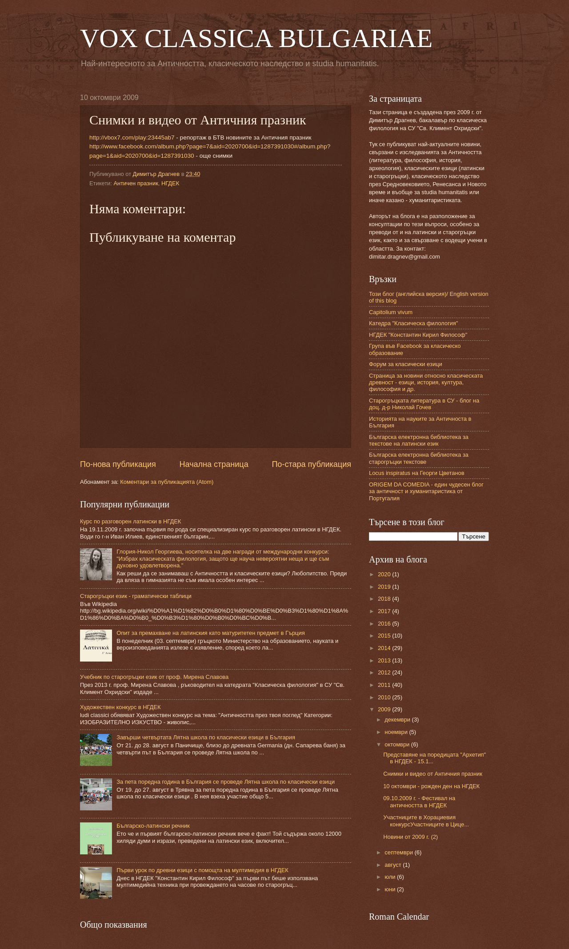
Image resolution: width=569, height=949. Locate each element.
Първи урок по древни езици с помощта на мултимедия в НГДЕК (202, 870)
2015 (385, 635)
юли (391, 876)
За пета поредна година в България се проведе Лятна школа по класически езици (225, 781)
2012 (385, 672)
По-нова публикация (118, 464)
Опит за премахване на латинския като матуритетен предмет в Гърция (210, 633)
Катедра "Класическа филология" (413, 323)
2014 (385, 648)
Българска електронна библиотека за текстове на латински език (419, 440)
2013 (385, 660)
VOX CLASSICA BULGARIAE (256, 38)
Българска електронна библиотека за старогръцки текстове (419, 458)
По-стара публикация (311, 464)
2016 (385, 623)
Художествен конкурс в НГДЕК (120, 707)
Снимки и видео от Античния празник (432, 773)
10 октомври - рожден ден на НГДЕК (431, 786)
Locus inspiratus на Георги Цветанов (417, 473)
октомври (398, 744)
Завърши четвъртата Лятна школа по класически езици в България (205, 737)
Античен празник (135, 183)
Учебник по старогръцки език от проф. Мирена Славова (154, 677)
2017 (385, 611)
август (394, 864)
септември (399, 852)
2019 (385, 586)
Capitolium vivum (391, 312)
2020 (385, 574)
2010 (385, 697)
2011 (385, 685)
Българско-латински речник (152, 825)
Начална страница (214, 464)
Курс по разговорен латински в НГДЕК (130, 521)
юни (391, 889)
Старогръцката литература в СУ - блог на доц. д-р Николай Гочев (424, 404)
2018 (385, 598)
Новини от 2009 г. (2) (410, 836)
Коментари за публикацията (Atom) (166, 481)
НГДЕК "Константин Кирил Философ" (418, 334)
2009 (385, 709)
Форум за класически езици (405, 364)
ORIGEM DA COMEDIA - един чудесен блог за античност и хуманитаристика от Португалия (426, 491)
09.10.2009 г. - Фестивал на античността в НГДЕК (419, 801)
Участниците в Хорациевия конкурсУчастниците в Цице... (426, 820)
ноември (397, 732)
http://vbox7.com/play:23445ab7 (132, 137)
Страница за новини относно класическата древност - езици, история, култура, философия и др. (426, 382)
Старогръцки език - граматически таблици (136, 596)
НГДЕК (170, 183)
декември (398, 719)
